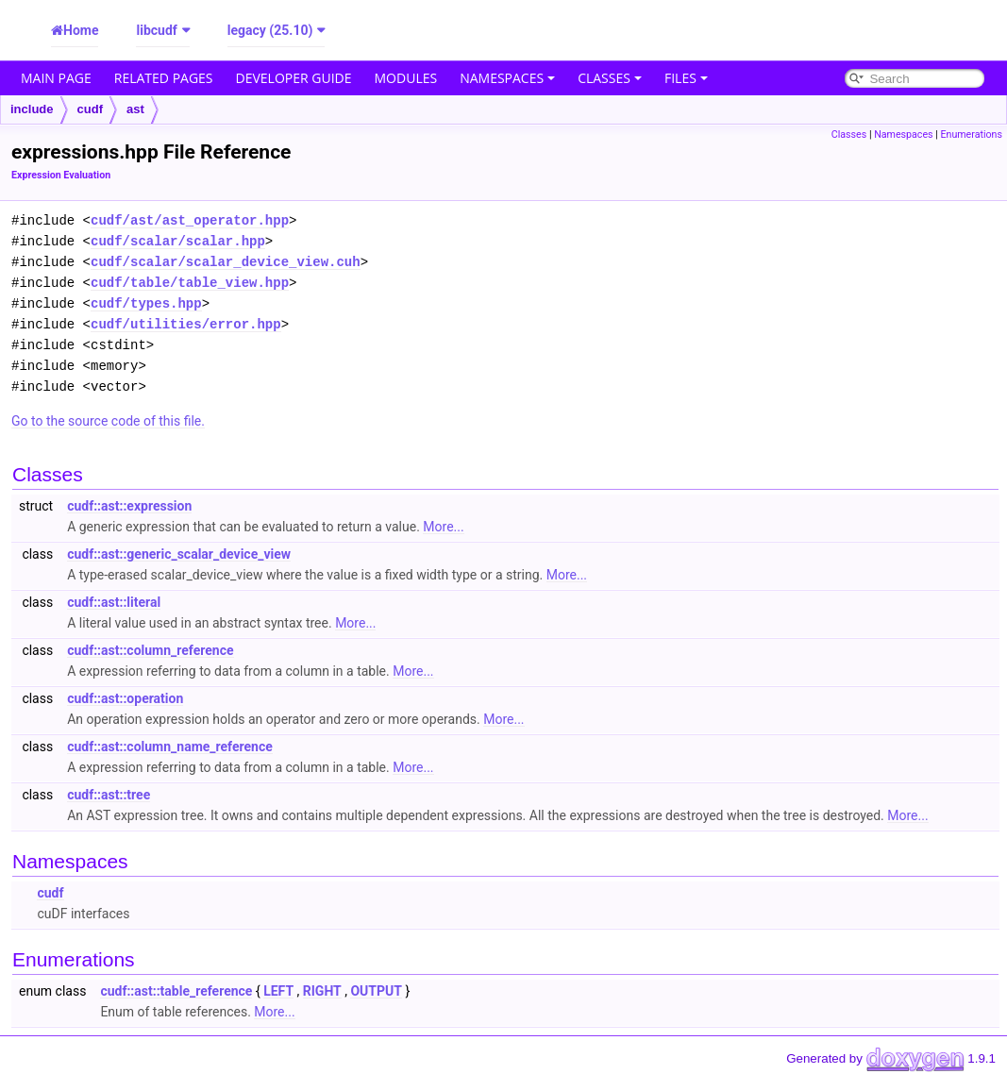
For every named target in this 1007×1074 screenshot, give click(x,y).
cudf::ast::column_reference (150, 650)
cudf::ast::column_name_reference (170, 746)
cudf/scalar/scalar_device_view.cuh (226, 262)
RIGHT (322, 990)
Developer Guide (294, 78)
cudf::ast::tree (108, 794)
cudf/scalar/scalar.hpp (178, 241)
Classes (610, 78)
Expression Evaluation (60, 175)
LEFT (278, 990)
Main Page (56, 78)
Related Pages (163, 78)
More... (443, 526)
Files (686, 78)
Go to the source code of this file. (108, 420)
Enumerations (971, 134)
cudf (90, 109)
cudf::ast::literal (113, 602)
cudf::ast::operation (125, 698)
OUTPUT (375, 990)
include (32, 109)
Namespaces (507, 78)
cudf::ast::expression (129, 505)
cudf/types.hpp (146, 303)
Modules (406, 78)
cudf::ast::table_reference (176, 990)
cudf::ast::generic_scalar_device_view (179, 554)
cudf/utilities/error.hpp (186, 324)
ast (135, 109)
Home (80, 30)
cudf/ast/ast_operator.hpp (190, 220)
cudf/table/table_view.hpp (190, 283)
